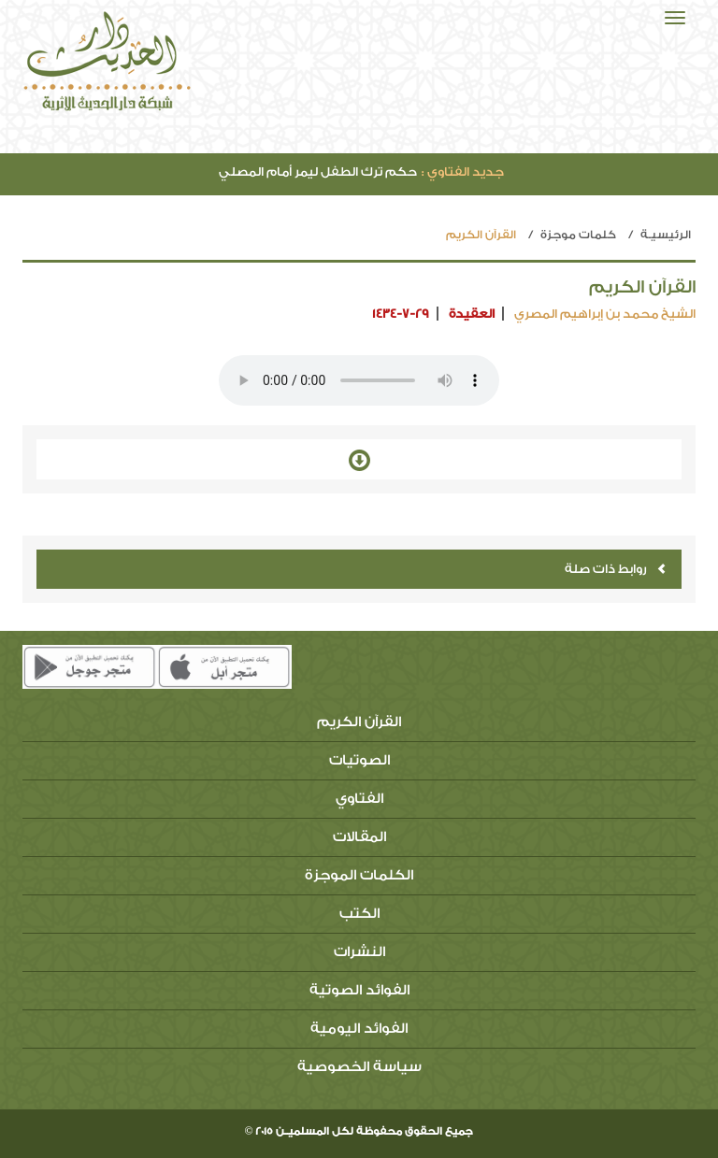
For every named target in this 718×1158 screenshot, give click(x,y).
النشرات (359, 952)
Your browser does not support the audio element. (359, 380)
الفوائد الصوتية (359, 990)
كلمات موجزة (578, 234)
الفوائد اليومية (359, 1028)
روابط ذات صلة (616, 569)
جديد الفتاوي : (463, 171)
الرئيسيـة (665, 234)
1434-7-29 (400, 314)
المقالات (359, 837)
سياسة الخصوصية (359, 1067)
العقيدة (472, 314)
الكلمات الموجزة (359, 875)
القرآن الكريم (359, 722)
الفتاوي (359, 799)
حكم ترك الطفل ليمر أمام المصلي (361, 171)
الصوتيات (359, 760)
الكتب (359, 914)
